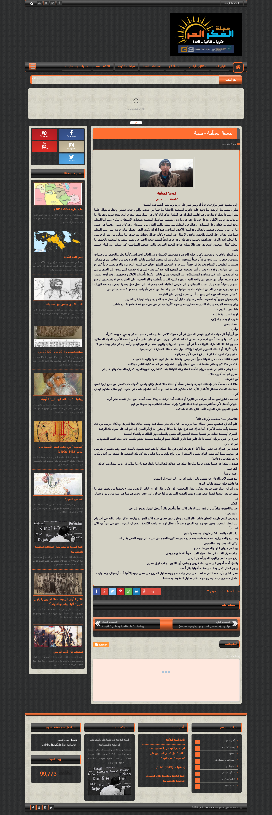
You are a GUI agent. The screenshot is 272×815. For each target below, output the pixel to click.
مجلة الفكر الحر (206, 807)
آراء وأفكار (175, 67)
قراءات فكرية (126, 67)
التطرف (231, 753)
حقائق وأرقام (197, 67)
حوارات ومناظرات (76, 67)
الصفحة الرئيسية (232, 3)
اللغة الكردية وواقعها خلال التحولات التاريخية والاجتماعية (59, 549)
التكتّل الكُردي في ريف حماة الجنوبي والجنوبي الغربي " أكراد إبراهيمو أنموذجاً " (58, 602)
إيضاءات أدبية (152, 67)
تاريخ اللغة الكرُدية (73, 257)
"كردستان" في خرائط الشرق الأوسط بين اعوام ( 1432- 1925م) (61, 449)
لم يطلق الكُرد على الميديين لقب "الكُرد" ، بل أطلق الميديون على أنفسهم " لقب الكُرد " (167, 753)
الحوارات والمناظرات (225, 759)
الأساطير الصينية (74, 499)
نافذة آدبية (103, 67)
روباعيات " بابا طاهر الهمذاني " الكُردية (62, 399)
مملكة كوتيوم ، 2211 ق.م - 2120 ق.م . (60, 352)
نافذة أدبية (230, 785)
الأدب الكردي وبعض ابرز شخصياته (64, 304)
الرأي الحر (220, 67)
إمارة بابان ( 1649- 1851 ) (68, 209)
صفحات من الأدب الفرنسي (68, 652)
